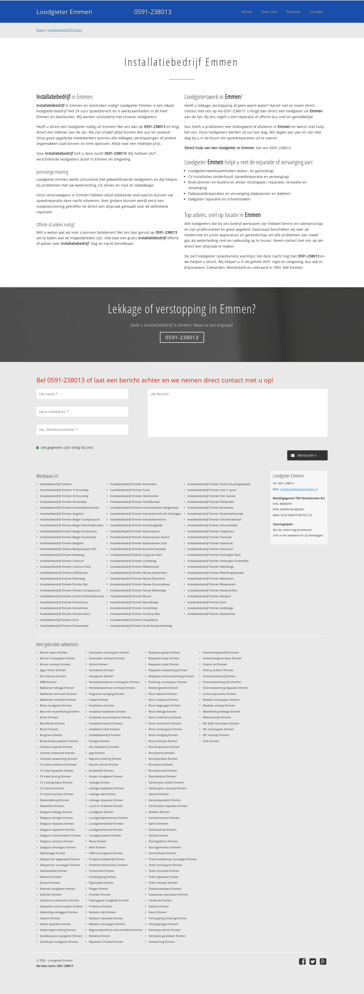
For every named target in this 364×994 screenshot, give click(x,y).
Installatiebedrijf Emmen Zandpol (209, 596)
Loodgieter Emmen (64, 11)
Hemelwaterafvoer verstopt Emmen (112, 688)
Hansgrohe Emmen (101, 676)
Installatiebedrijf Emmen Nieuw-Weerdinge (138, 590)
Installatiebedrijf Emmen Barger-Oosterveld (68, 537)
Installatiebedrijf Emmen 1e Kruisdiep (64, 490)
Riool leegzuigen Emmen (165, 705)
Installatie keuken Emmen (106, 723)
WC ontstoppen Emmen (218, 729)
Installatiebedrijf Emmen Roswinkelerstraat (215, 513)
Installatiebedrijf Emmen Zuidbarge (210, 608)
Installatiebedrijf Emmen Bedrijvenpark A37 (68, 549)
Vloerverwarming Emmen (219, 676)
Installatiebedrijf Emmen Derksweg (62, 578)
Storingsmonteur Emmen (165, 847)
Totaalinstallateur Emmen (165, 889)
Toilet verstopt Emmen (163, 882)
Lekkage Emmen (99, 782)
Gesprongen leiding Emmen (58, 930)
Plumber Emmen (100, 894)
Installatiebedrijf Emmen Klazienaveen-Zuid (138, 543)
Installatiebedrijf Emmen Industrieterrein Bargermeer (144, 507)
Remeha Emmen (99, 936)
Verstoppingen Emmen (163, 924)
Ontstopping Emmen (102, 877)
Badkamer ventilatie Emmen (58, 699)
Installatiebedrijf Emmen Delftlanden (64, 572)
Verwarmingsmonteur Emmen (222, 658)
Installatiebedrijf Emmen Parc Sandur (211, 496)
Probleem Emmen (100, 906)
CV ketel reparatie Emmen (57, 770)
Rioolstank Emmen (161, 764)
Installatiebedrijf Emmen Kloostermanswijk (138, 549)
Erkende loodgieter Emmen (57, 889)
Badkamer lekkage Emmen (57, 688)
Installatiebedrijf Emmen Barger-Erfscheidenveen (71, 525)
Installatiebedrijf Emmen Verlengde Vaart (214, 555)
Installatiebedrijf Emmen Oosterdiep (133, 608)
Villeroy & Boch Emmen (218, 670)
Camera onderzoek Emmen (57, 753)
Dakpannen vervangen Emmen (60, 865)
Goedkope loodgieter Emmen (59, 942)
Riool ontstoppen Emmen (165, 729)
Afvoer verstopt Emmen (55, 664)
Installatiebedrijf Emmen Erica (59, 620)
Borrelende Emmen (52, 723)
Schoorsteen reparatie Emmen (168, 806)
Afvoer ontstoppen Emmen (57, 658)
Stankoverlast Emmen (163, 829)
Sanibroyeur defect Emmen (166, 782)
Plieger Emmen (98, 889)
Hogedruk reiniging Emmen (107, 694)
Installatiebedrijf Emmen (64, 30)
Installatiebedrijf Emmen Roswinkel (210, 507)
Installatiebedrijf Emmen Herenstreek (134, 496)
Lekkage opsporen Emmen (106, 800)
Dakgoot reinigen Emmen (56, 818)
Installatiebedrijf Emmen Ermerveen (133, 484)
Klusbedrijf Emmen (101, 770)
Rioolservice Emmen (162, 753)
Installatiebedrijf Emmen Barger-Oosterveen (68, 531)
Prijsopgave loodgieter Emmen (109, 900)
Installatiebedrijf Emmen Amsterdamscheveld (69, 507)
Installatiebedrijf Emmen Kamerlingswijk (136, 525)
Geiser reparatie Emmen (55, 924)
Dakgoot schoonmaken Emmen (60, 835)
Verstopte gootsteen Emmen (167, 936)
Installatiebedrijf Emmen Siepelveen (210, 531)
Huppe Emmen (98, 699)
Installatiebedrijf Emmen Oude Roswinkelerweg (141, 625)
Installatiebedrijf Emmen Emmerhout (64, 602)
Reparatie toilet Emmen (164, 664)
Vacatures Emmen (160, 900)
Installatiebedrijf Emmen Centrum (62, 561)
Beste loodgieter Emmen (56, 705)
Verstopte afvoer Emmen (165, 930)
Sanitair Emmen (159, 794)
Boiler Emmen (49, 717)
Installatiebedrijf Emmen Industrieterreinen (138, 519)
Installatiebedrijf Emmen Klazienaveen (135, 531)
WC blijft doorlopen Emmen (221, 723)
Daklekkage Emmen (52, 853)
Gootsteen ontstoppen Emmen (109, 652)
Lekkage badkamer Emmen (106, 788)
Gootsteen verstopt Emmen (107, 658)
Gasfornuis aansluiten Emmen (59, 900)
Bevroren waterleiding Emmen (59, 711)
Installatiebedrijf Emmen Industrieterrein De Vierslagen (145, 513)
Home (40, 30)
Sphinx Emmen (158, 823)
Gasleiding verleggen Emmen (59, 912)
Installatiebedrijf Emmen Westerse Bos (212, 590)
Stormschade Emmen (162, 853)
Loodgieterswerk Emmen (105, 835)
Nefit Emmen (97, 847)
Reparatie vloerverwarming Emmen (171, 676)
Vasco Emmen (158, 912)
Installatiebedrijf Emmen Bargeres (62, 543)
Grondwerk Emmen (101, 670)
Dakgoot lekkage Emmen (56, 812)
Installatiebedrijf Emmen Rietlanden (210, 502)
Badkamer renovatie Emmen (58, 694)
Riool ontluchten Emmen (165, 723)
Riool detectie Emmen (163, 694)
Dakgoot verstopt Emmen (56, 841)
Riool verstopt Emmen (163, 741)
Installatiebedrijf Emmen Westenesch (211, 584)
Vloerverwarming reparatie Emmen (225, 688)
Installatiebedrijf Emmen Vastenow (210, 543)
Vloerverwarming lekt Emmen (222, 682)
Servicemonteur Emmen (164, 818)
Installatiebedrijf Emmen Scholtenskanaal (214, 519)
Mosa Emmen (98, 841)
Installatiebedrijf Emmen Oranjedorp (134, 620)
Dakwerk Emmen (51, 877)
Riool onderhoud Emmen (165, 717)
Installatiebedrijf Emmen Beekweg (62, 555)
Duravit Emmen (50, 882)
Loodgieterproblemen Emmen (108, 818)
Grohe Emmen (98, 664)
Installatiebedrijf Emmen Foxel (130, 490)
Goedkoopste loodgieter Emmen (61, 936)
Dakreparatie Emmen (53, 871)
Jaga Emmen (97, 753)
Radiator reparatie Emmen (106, 918)
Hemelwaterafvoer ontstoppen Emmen (114, 682)
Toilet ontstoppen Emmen (165, 865)
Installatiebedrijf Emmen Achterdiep (63, 502)
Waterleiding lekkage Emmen (221, 711)
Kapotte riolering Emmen (105, 759)
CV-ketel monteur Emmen (57, 794)
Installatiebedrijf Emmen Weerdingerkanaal (215, 572)
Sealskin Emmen (159, 812)
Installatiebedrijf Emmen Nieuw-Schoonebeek (140, 584)
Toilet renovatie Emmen (164, 871)
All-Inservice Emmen (53, 676)
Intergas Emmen (99, 741)
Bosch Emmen (49, 729)
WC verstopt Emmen (216, 735)
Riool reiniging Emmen (163, 735)
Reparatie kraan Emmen (164, 658)
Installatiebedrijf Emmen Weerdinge (210, 566)
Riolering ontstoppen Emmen (168, 682)
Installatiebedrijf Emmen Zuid (206, 602)
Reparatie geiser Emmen (164, 652)
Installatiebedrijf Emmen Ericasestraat (64, 625)
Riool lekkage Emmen (163, 711)
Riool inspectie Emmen (163, 699)
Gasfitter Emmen (51, 894)
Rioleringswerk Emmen (163, 688)
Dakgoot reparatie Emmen (57, 823)
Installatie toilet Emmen (104, 729)
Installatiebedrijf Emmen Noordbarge (134, 602)
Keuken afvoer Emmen (103, 764)
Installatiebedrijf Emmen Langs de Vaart (136, 555)
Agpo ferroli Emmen (53, 670)
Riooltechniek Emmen (163, 770)
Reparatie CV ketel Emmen (106, 942)
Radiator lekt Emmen (102, 912)
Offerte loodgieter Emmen (106, 853)
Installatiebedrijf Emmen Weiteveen (210, 578)
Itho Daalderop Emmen (104, 747)
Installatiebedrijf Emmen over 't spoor (211, 490)
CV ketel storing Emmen (55, 776)
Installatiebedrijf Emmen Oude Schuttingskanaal (218, 484)
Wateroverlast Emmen (217, 717)
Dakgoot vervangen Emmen (58, 847)
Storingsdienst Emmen (163, 841)
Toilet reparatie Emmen (164, 877)
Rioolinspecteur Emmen (164, 747)
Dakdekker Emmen (52, 806)
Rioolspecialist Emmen (163, 759)
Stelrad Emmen (158, 835)
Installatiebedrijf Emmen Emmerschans (65, 614)
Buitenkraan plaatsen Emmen (59, 741)
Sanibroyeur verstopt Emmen (168, 788)
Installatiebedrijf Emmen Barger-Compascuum (70, 519)
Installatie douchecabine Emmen (110, 717)
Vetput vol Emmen (215, 664)
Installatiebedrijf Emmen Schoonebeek (212, 525)
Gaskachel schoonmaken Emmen (61, 906)
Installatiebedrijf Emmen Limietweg (133, 561)
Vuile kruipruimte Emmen (219, 694)
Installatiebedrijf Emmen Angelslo (62, 513)
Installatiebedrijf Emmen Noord (130, 596)
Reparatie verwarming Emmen (168, 670)
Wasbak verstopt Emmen (219, 705)
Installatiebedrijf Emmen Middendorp (134, 566)
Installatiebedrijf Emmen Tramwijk (209, 537)
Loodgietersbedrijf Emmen (106, 823)
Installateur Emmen (101, 705)
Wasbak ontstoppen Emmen (221, 699)
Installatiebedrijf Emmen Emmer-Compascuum (70, 590)
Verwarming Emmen (162, 942)
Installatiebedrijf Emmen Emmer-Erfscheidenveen (72, 596)
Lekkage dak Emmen (102, 794)
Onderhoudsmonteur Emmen (108, 865)
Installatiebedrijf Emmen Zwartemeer (211, 614)
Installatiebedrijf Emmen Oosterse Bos (135, 614)
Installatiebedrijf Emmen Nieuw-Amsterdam (138, 572)
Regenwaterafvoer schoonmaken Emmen (115, 930)
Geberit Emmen (50, 918)
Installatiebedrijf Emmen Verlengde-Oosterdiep (218, 561)
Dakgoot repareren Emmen (57, 829)
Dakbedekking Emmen (54, 800)
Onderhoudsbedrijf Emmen (107, 859)
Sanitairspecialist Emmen (165, 800)
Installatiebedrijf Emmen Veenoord (210, 549)
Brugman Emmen (51, 735)
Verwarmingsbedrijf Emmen (221, 652)
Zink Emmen (211, 741)
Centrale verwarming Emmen (59, 759)
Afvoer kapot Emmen (53, 652)
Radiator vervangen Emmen (107, 924)
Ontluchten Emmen (101, 871)
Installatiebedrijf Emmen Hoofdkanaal (135, 502)
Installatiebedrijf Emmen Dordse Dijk (64, 584)
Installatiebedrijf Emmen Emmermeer (64, 608)
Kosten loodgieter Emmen (106, 776)
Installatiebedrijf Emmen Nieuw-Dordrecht (137, 578)
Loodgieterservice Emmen (106, 829)
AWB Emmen (48, 682)
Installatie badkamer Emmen (107, 711)
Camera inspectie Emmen (56, 747)
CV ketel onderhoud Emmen (58, 764)
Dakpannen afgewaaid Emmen (60, 859)
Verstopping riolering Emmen (168, 918)
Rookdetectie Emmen (162, 776)
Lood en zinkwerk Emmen (106, 806)
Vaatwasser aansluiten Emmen (168, 894)
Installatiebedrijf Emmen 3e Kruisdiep (64, 496)
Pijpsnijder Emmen (101, 882)
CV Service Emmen (52, 788)
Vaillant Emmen (159, 906)
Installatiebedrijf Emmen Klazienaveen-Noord (139, 537)
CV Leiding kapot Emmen (56, 782)
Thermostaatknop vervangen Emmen (173, 859)
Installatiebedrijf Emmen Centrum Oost (65, 566)
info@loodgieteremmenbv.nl (299, 489)
